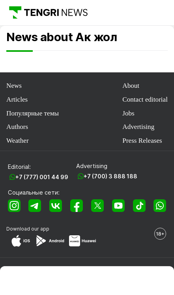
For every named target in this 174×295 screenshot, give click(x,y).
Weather (17, 140)
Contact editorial (145, 99)
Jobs (128, 113)
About (130, 85)
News (14, 85)
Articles (17, 99)
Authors (17, 126)
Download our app (27, 229)
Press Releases (142, 140)
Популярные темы (32, 113)
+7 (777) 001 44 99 (41, 177)
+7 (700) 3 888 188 (110, 176)
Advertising (138, 126)
